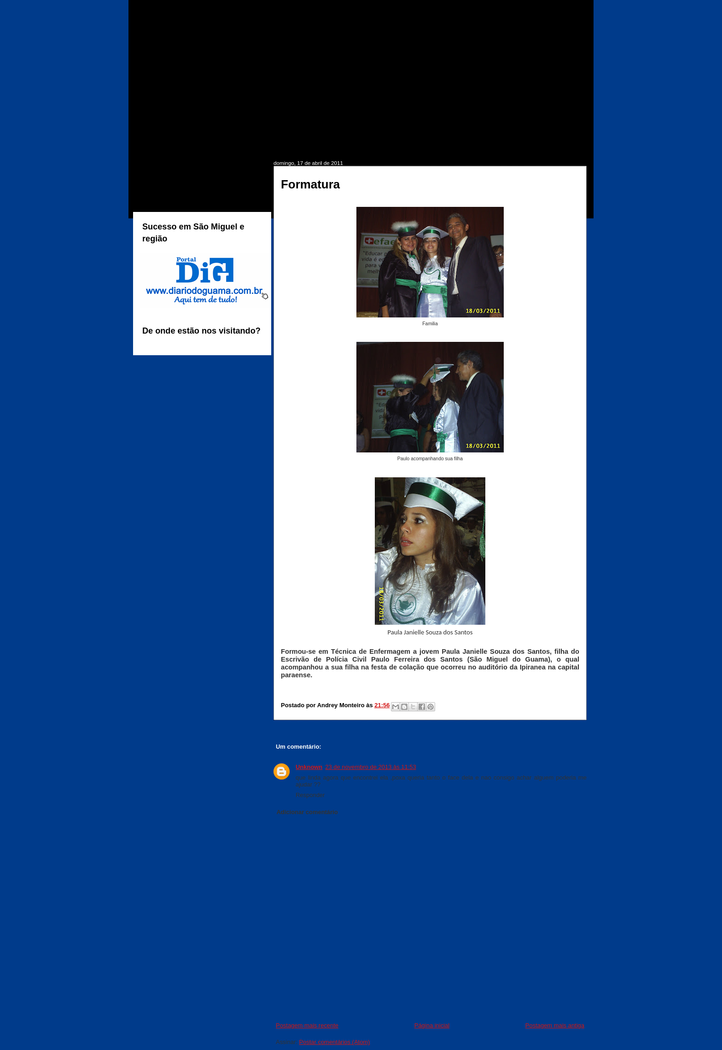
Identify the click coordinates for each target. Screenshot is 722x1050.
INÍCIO (159, 146)
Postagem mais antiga (554, 1025)
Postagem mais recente (307, 1025)
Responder (310, 795)
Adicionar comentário (307, 812)
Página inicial (431, 1025)
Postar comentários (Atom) (334, 1041)
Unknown (309, 766)
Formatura (310, 184)
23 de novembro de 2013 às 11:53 (370, 766)
